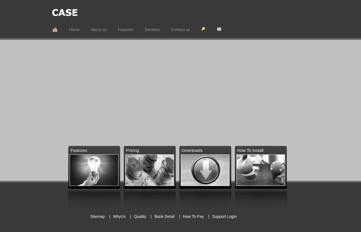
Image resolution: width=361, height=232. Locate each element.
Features (125, 29)
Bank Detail (165, 216)
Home (74, 29)
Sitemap (97, 216)
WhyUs (119, 216)
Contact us (180, 29)
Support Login (224, 216)
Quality (140, 216)
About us (98, 29)
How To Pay (193, 216)
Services (152, 29)
